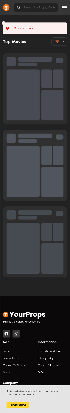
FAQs (41, 372)
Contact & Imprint (48, 365)
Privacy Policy (45, 358)
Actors (6, 372)
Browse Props (10, 358)
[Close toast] (3, 23)
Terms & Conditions (49, 351)
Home (6, 351)
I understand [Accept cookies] (18, 405)
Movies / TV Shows (14, 365)
